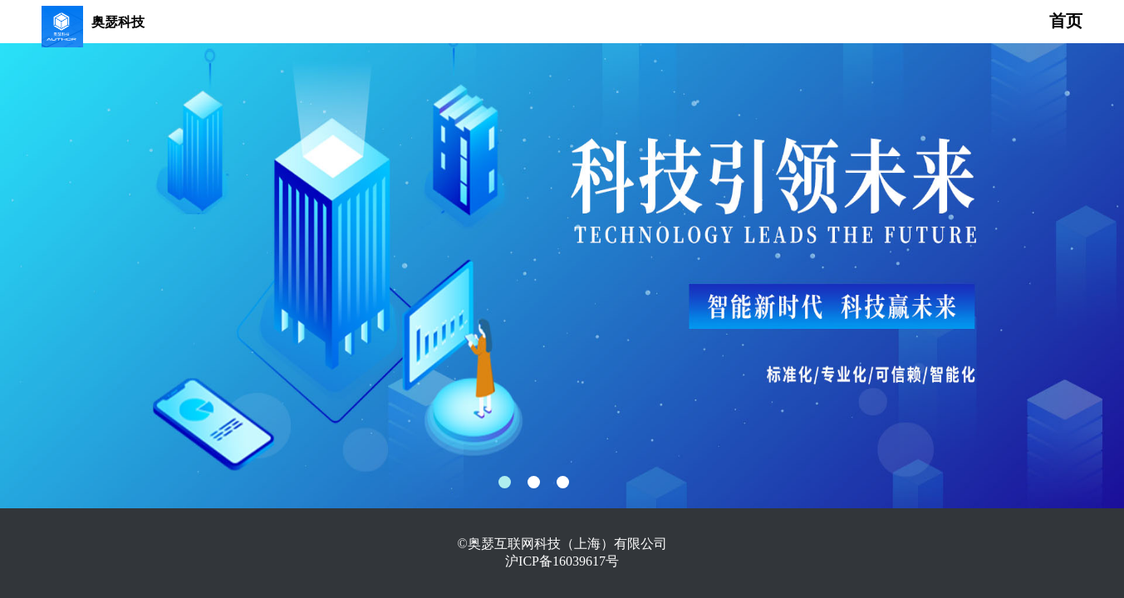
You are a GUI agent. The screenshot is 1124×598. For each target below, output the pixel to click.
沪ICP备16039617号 (562, 561)
